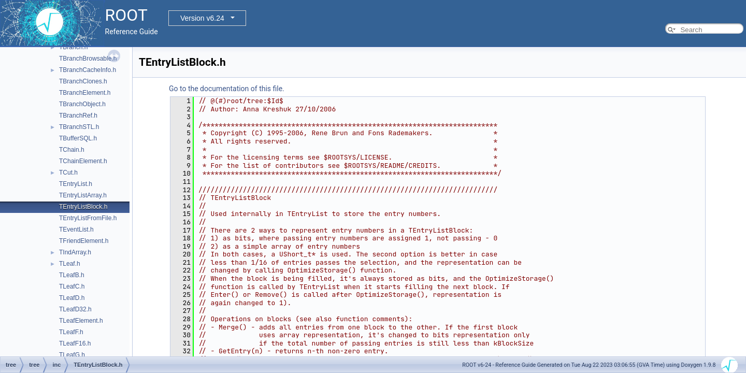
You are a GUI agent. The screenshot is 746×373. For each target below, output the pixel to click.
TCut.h (68, 172)
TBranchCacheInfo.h (87, 70)
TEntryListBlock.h (83, 206)
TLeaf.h (69, 263)
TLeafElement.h (81, 320)
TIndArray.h (75, 252)
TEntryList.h (75, 184)
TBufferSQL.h (78, 138)
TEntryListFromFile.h (88, 218)
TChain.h (71, 149)
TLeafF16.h (75, 343)
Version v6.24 (202, 18)
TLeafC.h (71, 286)
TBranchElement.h (84, 92)
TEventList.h (76, 229)
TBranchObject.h (82, 104)
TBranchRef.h (78, 115)
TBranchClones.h (83, 81)
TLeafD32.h (75, 309)
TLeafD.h (71, 298)
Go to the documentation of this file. (226, 88)
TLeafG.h (72, 354)
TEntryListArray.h (83, 195)
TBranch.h (73, 47)
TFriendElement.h (83, 241)
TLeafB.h (71, 275)
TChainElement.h (83, 161)
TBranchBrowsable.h (88, 58)
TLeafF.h (71, 332)
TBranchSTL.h (79, 127)
